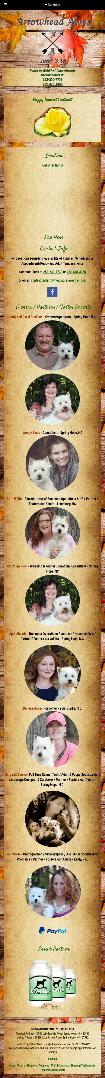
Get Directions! (52, 165)
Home (11, 1065)
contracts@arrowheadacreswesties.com (58, 280)
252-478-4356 (52, 84)
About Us (22, 1065)
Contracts (63, 1065)
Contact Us (59, 1069)
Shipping (75, 1065)
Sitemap (52, 1058)
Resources (46, 1069)
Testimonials (88, 1065)
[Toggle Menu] (5, 5)
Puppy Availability (42, 70)
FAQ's (54, 1065)
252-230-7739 (52, 79)
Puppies (32, 1065)
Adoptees (44, 1065)
